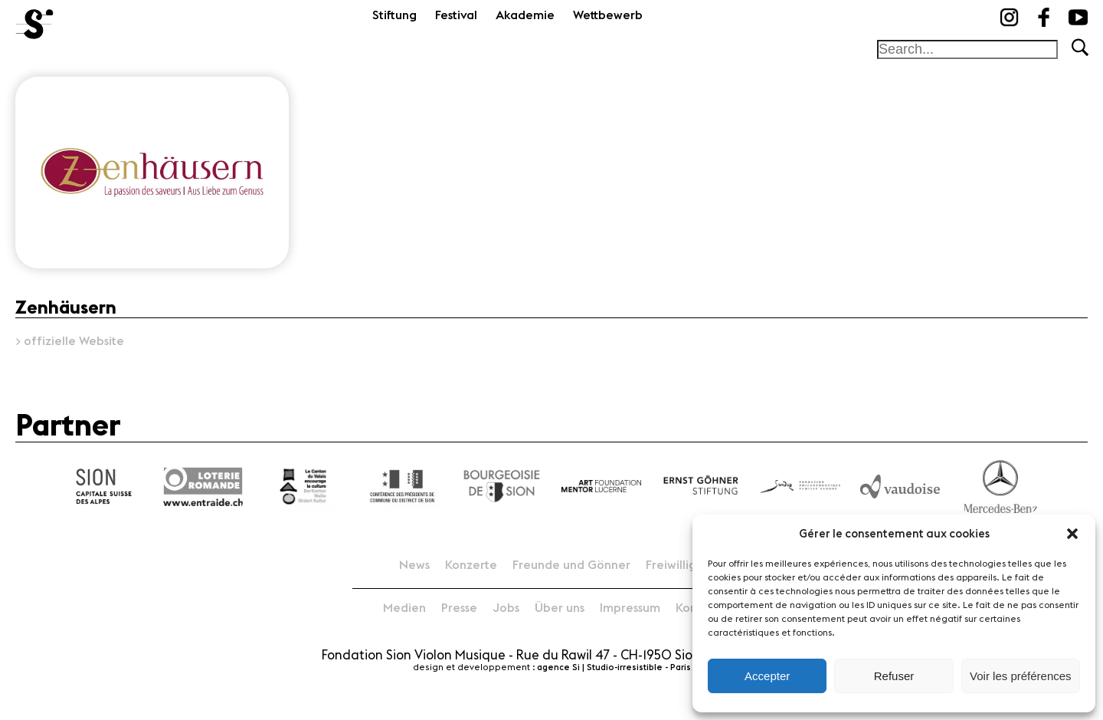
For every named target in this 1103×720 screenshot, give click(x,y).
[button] (1072, 533)
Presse (459, 608)
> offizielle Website (69, 341)
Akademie (525, 15)
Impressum (630, 608)
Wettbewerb (608, 15)
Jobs (506, 608)
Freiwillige (675, 565)
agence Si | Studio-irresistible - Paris (614, 667)
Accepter (767, 675)
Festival (456, 15)
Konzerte (471, 565)
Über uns (559, 608)
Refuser (894, 675)
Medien (404, 608)
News (414, 565)
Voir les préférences (1021, 675)
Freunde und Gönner (571, 565)
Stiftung (394, 15)
